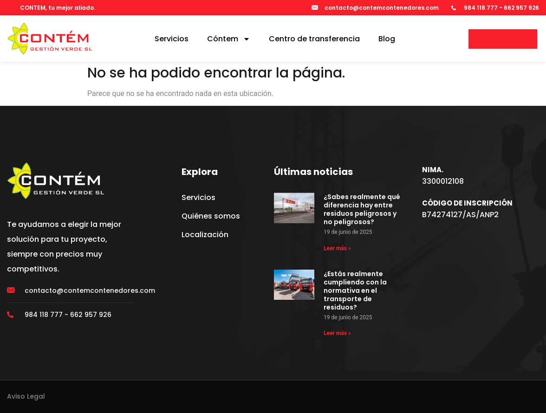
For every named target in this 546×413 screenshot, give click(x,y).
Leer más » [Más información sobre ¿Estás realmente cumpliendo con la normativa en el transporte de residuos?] (337, 333)
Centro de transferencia (314, 38)
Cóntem (228, 39)
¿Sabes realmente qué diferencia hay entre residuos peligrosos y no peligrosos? (362, 209)
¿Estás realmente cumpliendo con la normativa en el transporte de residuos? (355, 290)
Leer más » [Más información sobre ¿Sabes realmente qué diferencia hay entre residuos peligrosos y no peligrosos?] (337, 248)
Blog (386, 38)
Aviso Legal (26, 396)
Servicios (171, 38)
